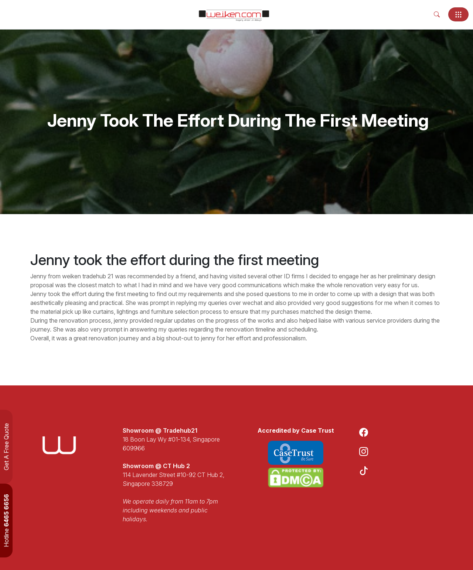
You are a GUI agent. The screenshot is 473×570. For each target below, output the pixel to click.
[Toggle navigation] (458, 14)
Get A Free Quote (6, 446)
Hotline (6, 520)
